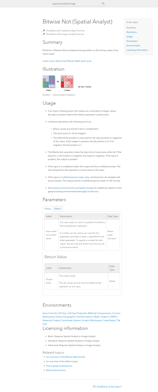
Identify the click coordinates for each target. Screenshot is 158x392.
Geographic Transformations (78, 316)
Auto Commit (49, 313)
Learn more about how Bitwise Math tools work (67, 61)
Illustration (131, 32)
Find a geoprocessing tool (59, 366)
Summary (131, 27)
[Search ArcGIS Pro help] (76, 3)
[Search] (103, 3)
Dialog (48, 208)
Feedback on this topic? (109, 386)
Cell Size (61, 313)
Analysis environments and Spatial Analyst (73, 188)
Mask (96, 316)
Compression (104, 313)
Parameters (132, 41)
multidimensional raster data (75, 177)
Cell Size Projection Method (81, 313)
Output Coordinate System (67, 320)
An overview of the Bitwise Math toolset (65, 357)
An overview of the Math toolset (62, 361)
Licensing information (137, 50)
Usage (129, 36)
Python (57, 208)
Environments (133, 45)
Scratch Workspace (92, 320)
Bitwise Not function (56, 370)
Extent (59, 316)
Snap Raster (109, 320)
